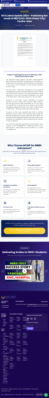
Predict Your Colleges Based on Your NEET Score (37, 306)
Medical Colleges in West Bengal (18, 335)
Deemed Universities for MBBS (5, 348)
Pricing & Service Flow (9, 394)
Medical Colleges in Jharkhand (19, 351)
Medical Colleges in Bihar (18, 319)
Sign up (18, 5)
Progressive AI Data (5, 391)
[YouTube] (7, 2)
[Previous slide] (2, 271)
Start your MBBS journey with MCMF (24, 231)
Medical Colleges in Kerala (18, 358)
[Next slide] (46, 271)
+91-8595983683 (5, 307)
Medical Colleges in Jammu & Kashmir (12, 366)
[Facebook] (1, 2)
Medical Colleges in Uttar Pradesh (12, 335)
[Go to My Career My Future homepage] (5, 5)
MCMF (6, 389)
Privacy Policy (18, 394)
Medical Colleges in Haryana (18, 343)
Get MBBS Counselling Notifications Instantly (38, 304)
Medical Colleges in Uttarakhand (12, 343)
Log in (12, 5)
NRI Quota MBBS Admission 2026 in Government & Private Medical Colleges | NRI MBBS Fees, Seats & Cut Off (6, 375)
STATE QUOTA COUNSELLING (6, 335)
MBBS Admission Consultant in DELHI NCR (5, 341)
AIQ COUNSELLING (6, 352)
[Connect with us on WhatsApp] (46, 395)
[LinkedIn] (6, 2)
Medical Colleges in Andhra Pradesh (12, 320)
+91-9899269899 (5, 305)
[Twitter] (3, 2)
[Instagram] (4, 2)
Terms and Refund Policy (28, 394)
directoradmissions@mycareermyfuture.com (37, 1)
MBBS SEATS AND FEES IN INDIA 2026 (5, 322)
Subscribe (30, 328)
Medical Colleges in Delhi (12, 351)
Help (2, 394)
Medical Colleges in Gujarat (12, 327)
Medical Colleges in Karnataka (19, 327)
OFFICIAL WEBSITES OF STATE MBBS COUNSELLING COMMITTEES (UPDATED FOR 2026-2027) (6, 360)
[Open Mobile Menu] (47, 3)
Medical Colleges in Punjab (12, 358)
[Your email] (37, 325)
